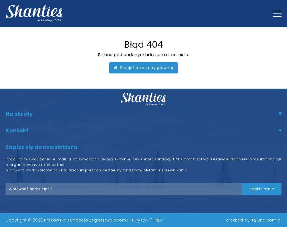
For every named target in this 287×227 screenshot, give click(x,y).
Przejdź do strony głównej (143, 67)
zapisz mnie (261, 189)
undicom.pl (266, 220)
